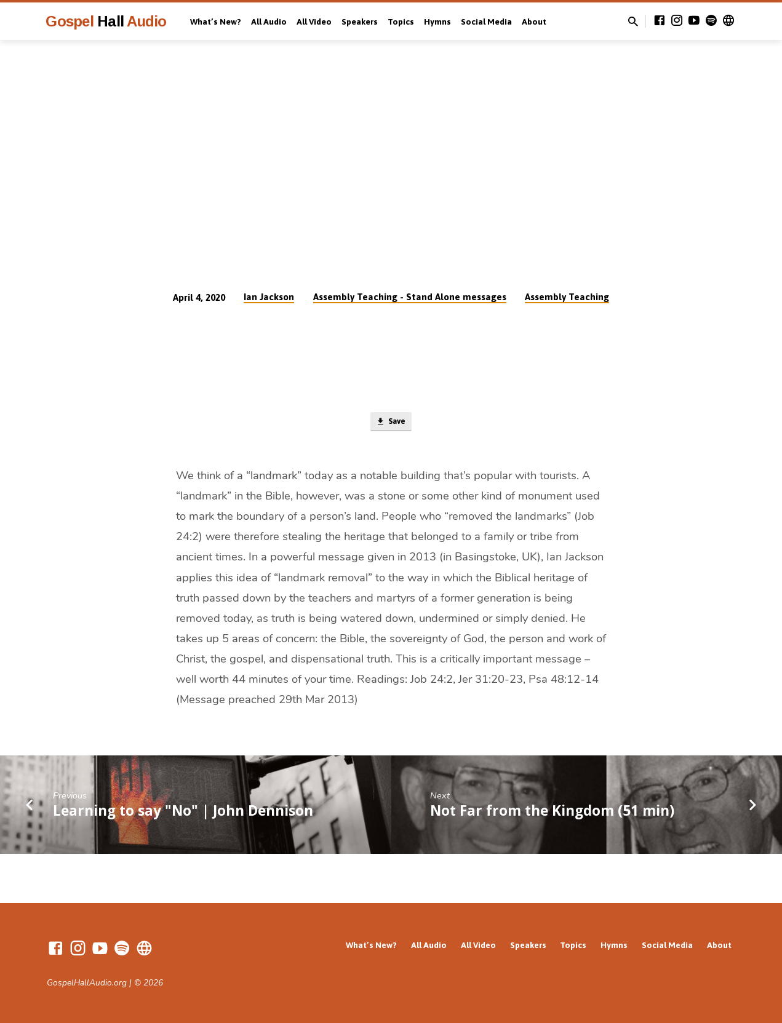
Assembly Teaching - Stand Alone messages (409, 297)
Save (391, 423)
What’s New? (215, 21)
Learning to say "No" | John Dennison (183, 813)
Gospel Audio (106, 21)
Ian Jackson (269, 297)
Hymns (437, 21)
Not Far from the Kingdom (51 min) (552, 813)
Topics (401, 21)
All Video (314, 21)
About (534, 21)
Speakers (359, 21)
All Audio (269, 21)
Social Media (486, 21)
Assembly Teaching (567, 297)
